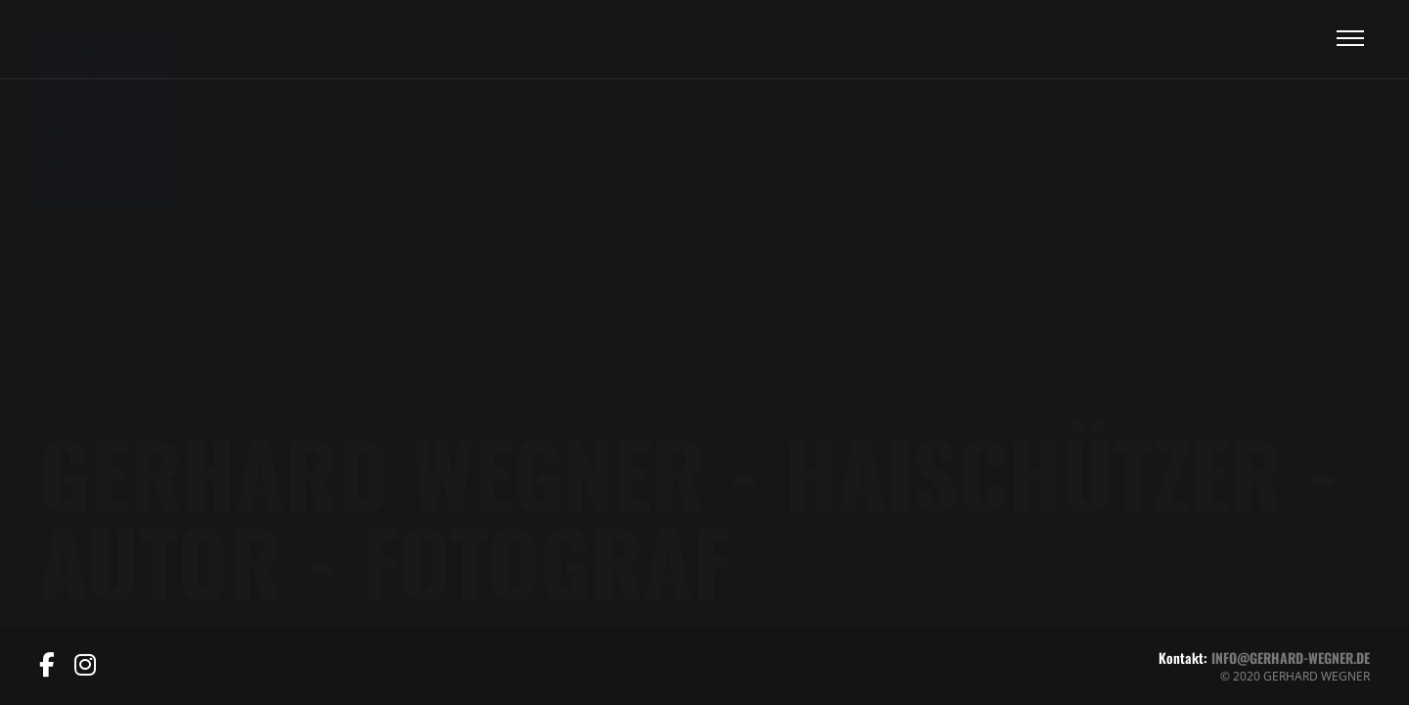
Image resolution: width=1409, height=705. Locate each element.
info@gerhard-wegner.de (1290, 657)
